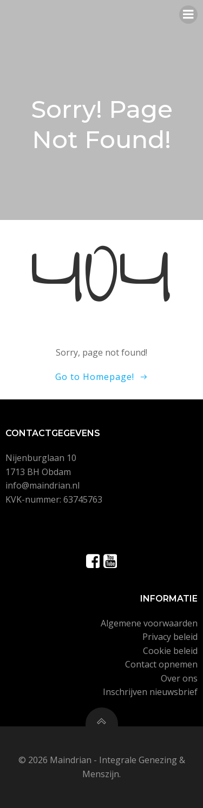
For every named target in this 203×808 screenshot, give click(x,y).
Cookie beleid (170, 651)
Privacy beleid (170, 637)
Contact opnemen (161, 664)
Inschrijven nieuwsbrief (150, 692)
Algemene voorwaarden (149, 623)
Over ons (179, 678)
